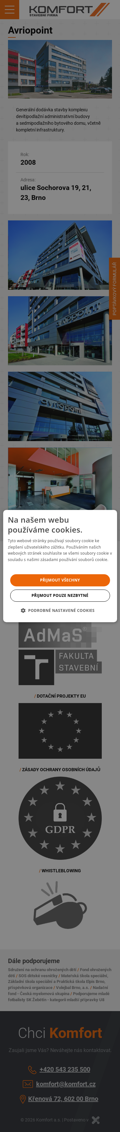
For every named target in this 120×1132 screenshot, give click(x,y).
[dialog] (60, 566)
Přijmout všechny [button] (60, 580)
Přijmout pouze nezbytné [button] (60, 595)
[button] (59, 610)
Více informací (21, 566)
